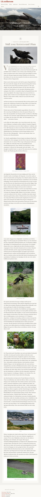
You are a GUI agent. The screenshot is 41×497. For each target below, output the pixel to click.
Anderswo (15, 4)
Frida (10, 4)
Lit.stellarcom (7, 1)
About (2, 6)
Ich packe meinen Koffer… (6, 493)
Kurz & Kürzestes (23, 4)
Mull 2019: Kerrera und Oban (20, 44)
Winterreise (3, 496)
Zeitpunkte (3, 494)
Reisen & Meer (4, 4)
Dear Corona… (31, 4)
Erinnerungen (4, 492)
